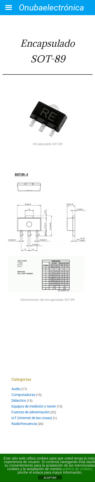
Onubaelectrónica (51, 7)
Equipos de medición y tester (33, 406)
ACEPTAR (50, 477)
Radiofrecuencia (24, 424)
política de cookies (77, 469)
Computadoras (23, 395)
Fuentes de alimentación (30, 412)
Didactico (18, 400)
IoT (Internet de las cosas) (31, 418)
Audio (16, 389)
